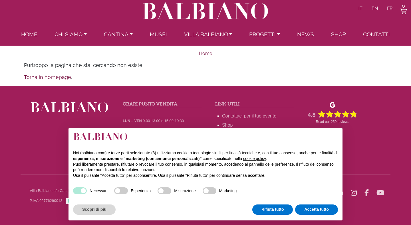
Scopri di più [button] (94, 209)
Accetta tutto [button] (316, 209)
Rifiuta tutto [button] (272, 209)
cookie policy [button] (254, 158)
